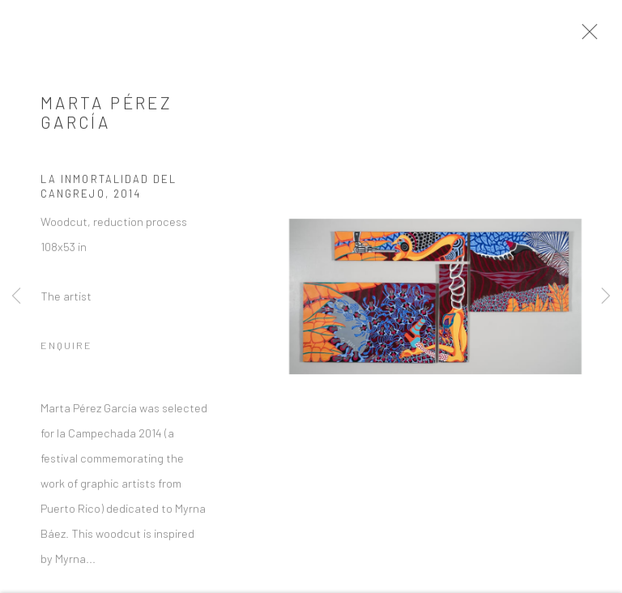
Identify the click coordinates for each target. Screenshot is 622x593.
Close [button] (594, 36)
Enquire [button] (66, 350)
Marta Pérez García (106, 116)
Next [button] (606, 296)
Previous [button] (16, 296)
